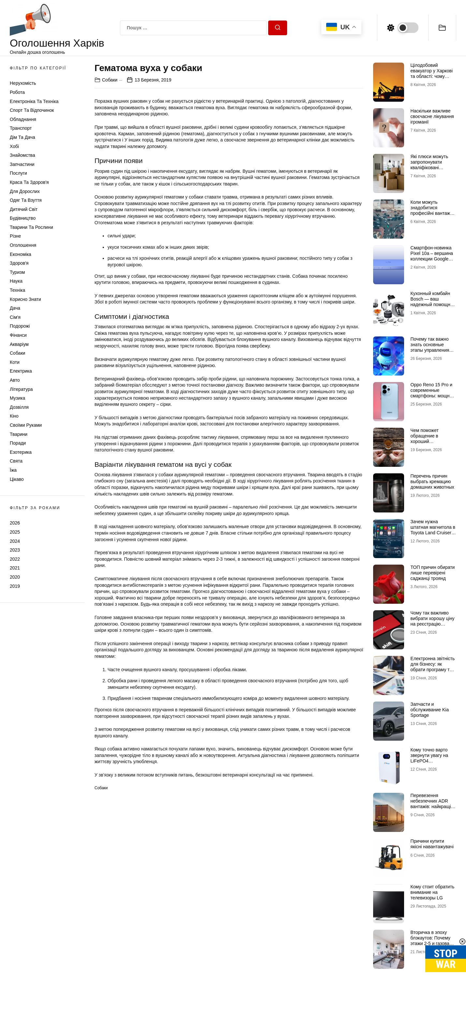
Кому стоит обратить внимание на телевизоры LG (433, 892)
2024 (15, 541)
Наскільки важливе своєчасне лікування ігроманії (432, 116)
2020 (15, 577)
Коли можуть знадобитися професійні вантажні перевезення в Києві (432, 210)
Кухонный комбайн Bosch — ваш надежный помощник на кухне (433, 301)
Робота (17, 92)
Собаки (17, 353)
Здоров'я (19, 263)
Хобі (14, 146)
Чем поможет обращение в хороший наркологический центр (428, 441)
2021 (15, 567)
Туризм (17, 272)
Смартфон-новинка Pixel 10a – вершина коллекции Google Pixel (432, 256)
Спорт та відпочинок (32, 110)
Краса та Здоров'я (29, 182)
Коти (15, 362)
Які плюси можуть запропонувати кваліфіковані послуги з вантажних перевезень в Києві (432, 167)
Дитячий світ (23, 209)
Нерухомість (23, 83)
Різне (15, 236)
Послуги (18, 173)
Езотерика (21, 452)
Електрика (21, 371)
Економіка (20, 254)
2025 (15, 532)
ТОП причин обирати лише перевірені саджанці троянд (433, 573)
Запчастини (22, 164)
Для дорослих (25, 191)
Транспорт (21, 128)
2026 (15, 522)
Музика (17, 398)
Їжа (13, 470)
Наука (16, 281)
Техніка (17, 290)
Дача (15, 308)
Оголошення (23, 245)
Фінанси (18, 335)
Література (21, 389)
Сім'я (15, 317)
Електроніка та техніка (34, 101)
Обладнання (23, 119)
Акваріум (19, 344)
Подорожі (20, 326)
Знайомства (22, 155)
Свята (16, 461)
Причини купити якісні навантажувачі (432, 843)
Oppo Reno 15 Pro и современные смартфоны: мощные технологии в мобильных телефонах (433, 398)
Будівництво (23, 218)
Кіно (14, 416)
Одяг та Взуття (26, 200)
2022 (15, 559)
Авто (15, 380)
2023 (15, 550)
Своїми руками (26, 425)
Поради (18, 443)
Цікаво (17, 479)
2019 (15, 586)
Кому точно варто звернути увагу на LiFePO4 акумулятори (429, 758)
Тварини (18, 434)
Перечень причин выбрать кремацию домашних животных (432, 481)
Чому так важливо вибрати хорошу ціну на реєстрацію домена (433, 621)
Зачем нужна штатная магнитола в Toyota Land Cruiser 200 (433, 529)
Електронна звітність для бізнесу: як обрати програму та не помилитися (433, 666)
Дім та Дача (22, 137)
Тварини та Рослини (31, 227)
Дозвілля (19, 407)
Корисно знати (25, 299)
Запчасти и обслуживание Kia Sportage (430, 710)
